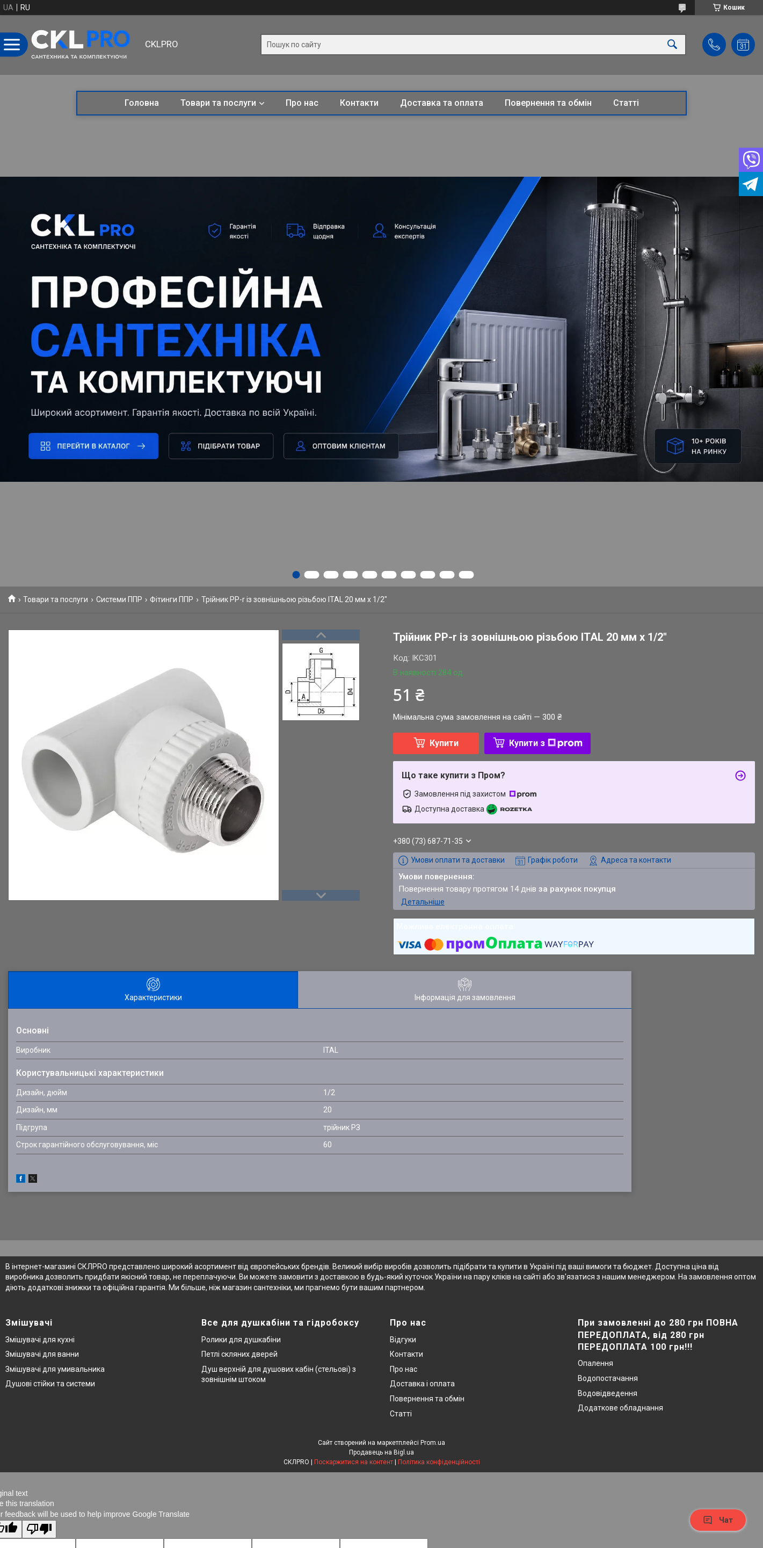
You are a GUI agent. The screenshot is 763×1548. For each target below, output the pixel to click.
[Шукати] (672, 45)
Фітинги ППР (171, 599)
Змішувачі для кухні (40, 1339)
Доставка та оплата (441, 103)
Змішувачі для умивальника (55, 1369)
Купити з (546, 743)
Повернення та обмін (548, 103)
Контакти (359, 103)
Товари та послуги (218, 103)
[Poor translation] (39, 1529)
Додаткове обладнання (620, 1408)
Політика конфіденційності (439, 1462)
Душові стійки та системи (50, 1383)
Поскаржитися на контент (353, 1462)
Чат (718, 1520)
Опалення (595, 1363)
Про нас (302, 103)
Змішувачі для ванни (42, 1354)
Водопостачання (608, 1378)
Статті (626, 103)
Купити (444, 743)
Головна (142, 103)
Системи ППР (119, 599)
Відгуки (403, 1339)
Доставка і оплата (422, 1383)
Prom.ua (432, 1442)
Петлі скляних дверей (239, 1354)
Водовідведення (607, 1393)
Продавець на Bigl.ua (381, 1452)
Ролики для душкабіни (241, 1339)
